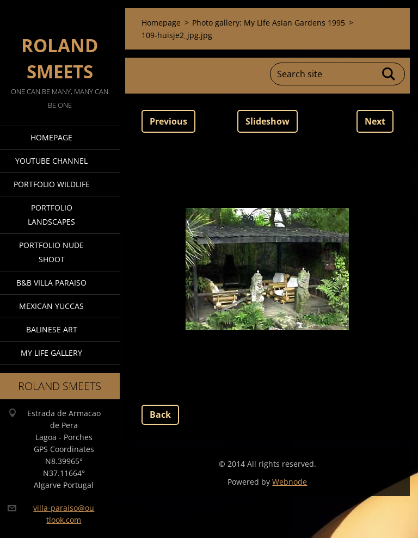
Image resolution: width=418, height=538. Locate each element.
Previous (168, 121)
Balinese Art (51, 329)
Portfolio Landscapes (51, 214)
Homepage (51, 137)
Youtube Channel (51, 161)
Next (375, 121)
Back (160, 414)
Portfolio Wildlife (52, 184)
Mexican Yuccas (51, 306)
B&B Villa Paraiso (51, 282)
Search (389, 74)
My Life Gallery (51, 353)
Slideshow (267, 121)
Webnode (289, 482)
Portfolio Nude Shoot (51, 252)
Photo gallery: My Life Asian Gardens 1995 (268, 22)
